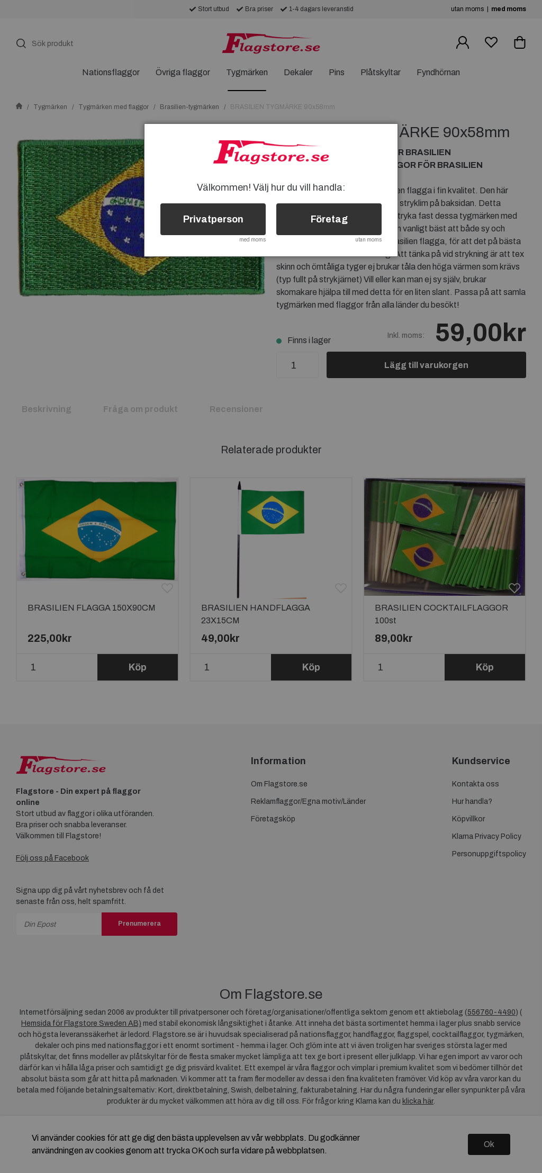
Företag (329, 219)
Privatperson (213, 219)
